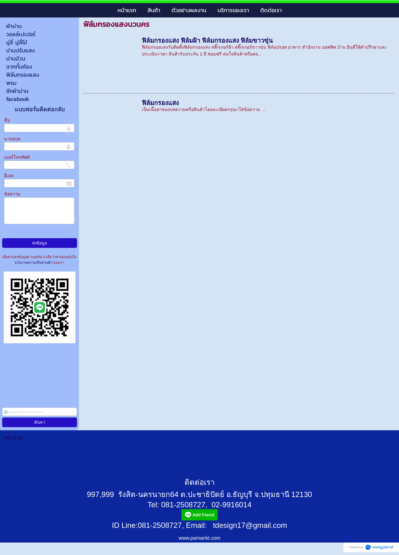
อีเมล (9, 175)
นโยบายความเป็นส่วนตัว (34, 262)
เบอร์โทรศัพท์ (17, 157)
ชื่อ (7, 120)
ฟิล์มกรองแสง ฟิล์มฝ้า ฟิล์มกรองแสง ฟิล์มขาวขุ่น (207, 40)
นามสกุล (12, 138)
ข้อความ (12, 193)
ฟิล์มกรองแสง (160, 102)
